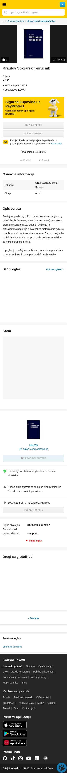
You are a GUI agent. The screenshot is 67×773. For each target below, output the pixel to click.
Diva (15, 708)
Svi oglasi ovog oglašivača (33, 449)
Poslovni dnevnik (23, 697)
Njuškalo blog (45, 758)
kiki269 (33, 445)
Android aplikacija (15, 733)
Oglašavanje (45, 666)
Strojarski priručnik (12, 646)
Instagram (20, 758)
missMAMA (9, 702)
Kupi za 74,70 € (33, 125)
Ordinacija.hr (29, 708)
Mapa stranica (10, 682)
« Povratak (33, 618)
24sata (6, 697)
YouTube (28, 758)
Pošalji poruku (33, 133)
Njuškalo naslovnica (33, 4)
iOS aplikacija (15, 724)
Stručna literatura (16, 21)
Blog (24, 682)
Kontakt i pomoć (12, 666)
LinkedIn (37, 758)
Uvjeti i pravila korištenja (16, 671)
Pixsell (6, 708)
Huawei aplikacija (15, 742)
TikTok (13, 758)
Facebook (5, 758)
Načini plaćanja (38, 677)
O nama (30, 666)
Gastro (51, 702)
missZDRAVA (26, 702)
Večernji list (42, 697)
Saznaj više (56, 143)
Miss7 (40, 702)
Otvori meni (4, 4)
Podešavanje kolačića (15, 677)
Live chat (61, 767)
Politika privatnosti (43, 671)
